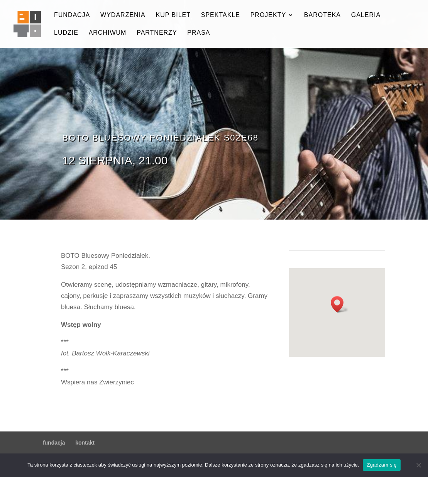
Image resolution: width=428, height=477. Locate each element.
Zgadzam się (381, 465)
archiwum (108, 33)
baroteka (322, 15)
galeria (366, 15)
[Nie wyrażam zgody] (418, 465)
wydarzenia (122, 15)
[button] (339, 304)
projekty (268, 15)
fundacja (72, 15)
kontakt (85, 443)
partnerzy (157, 33)
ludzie (66, 33)
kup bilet (173, 15)
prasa (198, 33)
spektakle (220, 15)
